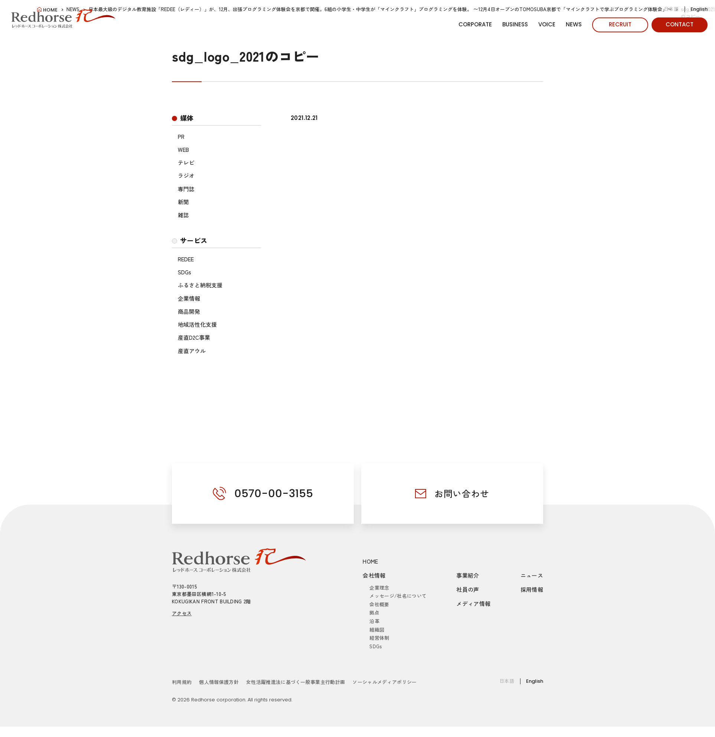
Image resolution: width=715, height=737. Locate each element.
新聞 (183, 202)
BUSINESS (515, 24)
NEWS (574, 24)
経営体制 (379, 637)
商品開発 (189, 311)
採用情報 (531, 589)
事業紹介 (467, 575)
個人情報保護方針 (219, 681)
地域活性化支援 (197, 324)
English (699, 9)
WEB (183, 149)
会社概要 (379, 604)
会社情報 (374, 575)
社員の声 (467, 589)
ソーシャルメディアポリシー (384, 681)
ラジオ (186, 175)
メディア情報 (473, 603)
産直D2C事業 (194, 337)
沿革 (374, 621)
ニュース (531, 575)
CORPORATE (475, 24)
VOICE (546, 24)
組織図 (376, 629)
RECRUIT (620, 24)
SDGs (184, 272)
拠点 (374, 612)
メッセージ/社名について (398, 595)
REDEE (186, 259)
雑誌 (183, 215)
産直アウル (192, 351)
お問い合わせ (461, 493)
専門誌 (186, 189)
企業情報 (189, 298)
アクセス (182, 613)
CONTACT (679, 24)
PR (181, 136)
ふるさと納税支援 (200, 285)
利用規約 (182, 681)
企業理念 (379, 587)
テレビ (186, 162)
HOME (370, 561)
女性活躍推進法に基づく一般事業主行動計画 (295, 681)
